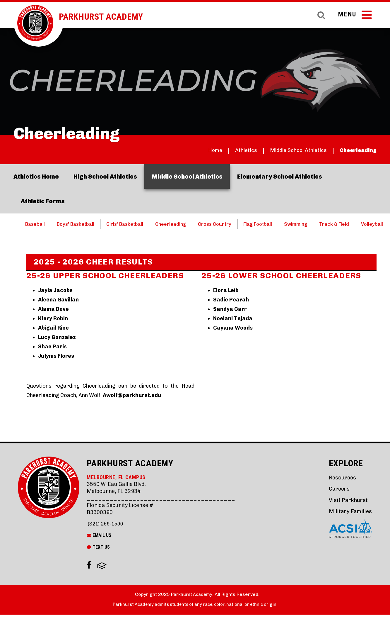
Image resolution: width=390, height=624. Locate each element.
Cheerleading (356, 149)
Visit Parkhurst (346, 509)
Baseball (35, 224)
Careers (337, 498)
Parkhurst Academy (107, 16)
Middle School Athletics (289, 149)
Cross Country (226, 224)
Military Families (349, 520)
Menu (354, 17)
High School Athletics (105, 176)
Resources (340, 487)
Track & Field (354, 224)
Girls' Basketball (131, 224)
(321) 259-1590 (107, 533)
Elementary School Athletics (279, 176)
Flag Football (272, 224)
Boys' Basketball (78, 224)
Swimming (313, 224)
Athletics (230, 149)
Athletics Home (36, 176)
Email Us (99, 544)
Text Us (98, 556)
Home (196, 149)
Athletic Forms (43, 201)
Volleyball (42, 233)
